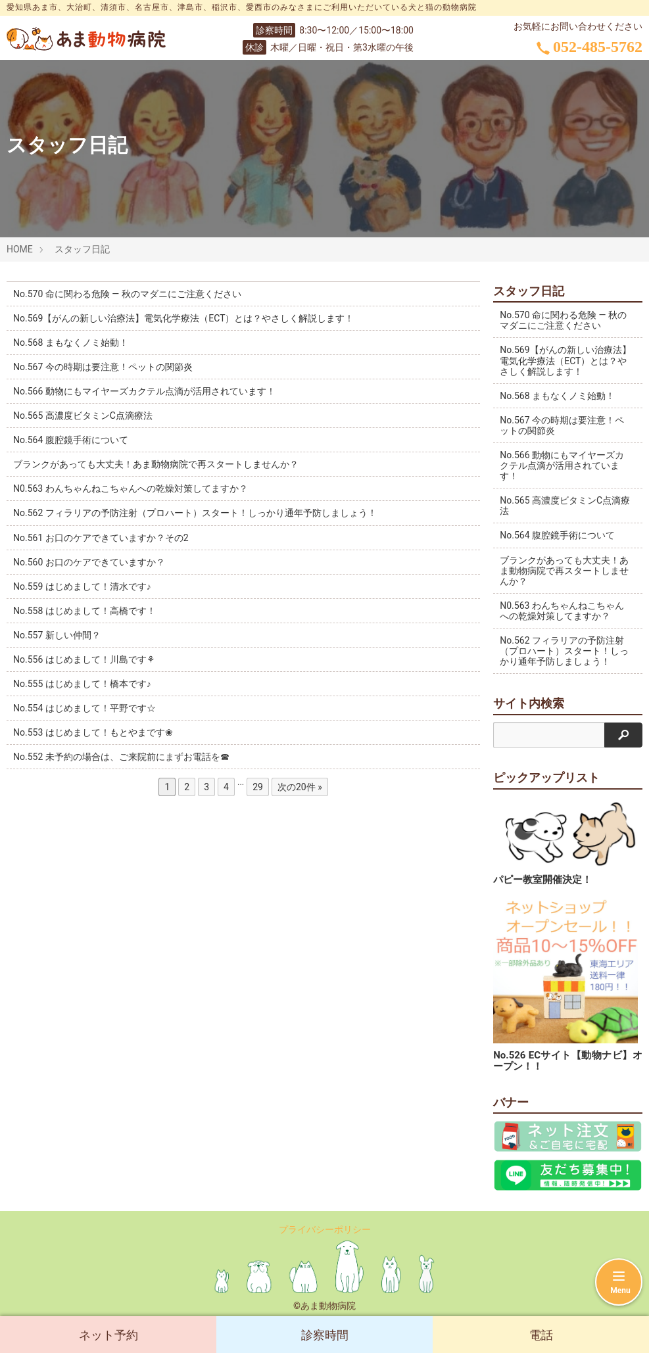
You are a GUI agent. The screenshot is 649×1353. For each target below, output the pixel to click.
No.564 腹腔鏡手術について (70, 440)
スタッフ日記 (82, 249)
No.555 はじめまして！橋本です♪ (82, 683)
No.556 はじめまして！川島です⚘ (84, 659)
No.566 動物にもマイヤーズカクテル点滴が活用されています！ (144, 391)
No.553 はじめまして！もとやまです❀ (93, 732)
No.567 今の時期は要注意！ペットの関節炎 (103, 367)
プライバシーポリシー (325, 1229)
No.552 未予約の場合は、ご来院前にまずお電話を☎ (121, 756)
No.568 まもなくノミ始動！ (70, 342)
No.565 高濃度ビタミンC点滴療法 (83, 415)
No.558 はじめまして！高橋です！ (84, 610)
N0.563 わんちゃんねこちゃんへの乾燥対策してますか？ (130, 488)
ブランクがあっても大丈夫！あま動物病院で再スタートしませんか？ (156, 464)
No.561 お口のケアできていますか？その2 (101, 538)
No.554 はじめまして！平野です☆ (84, 708)
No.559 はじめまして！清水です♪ (82, 586)
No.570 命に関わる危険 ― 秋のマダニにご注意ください (127, 294)
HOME (20, 249)
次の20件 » (299, 787)
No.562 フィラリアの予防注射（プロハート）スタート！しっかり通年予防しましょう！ (195, 513)
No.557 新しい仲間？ (57, 635)
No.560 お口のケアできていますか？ (89, 562)
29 (257, 787)
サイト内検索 (528, 703)
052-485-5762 (589, 46)
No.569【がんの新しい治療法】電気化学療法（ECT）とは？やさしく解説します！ (183, 318)
